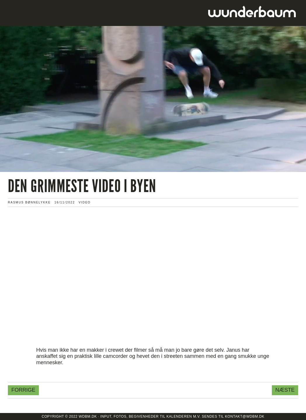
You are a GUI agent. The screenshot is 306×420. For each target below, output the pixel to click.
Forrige (23, 390)
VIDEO (85, 202)
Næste (285, 390)
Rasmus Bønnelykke (29, 202)
